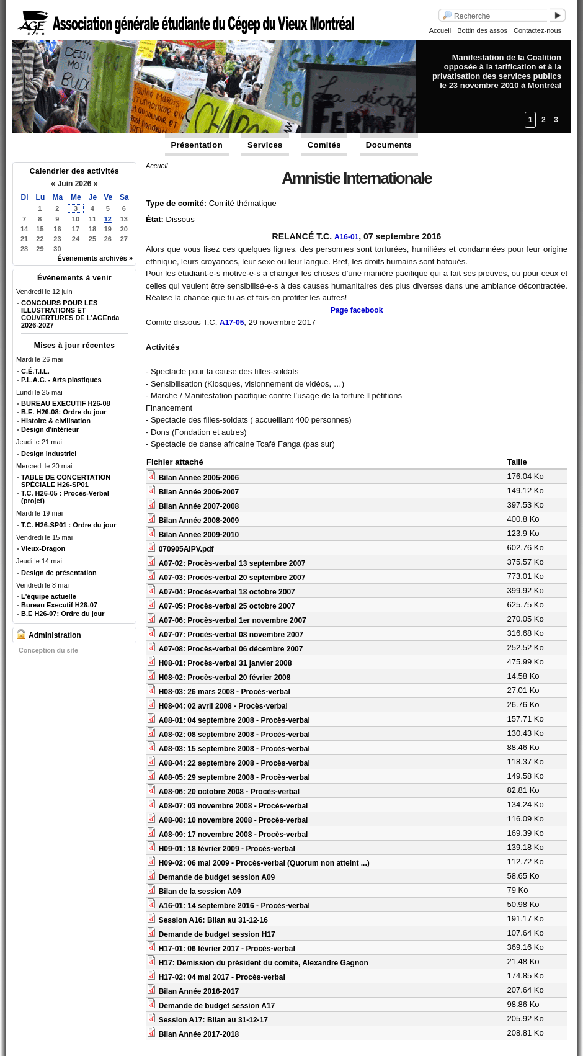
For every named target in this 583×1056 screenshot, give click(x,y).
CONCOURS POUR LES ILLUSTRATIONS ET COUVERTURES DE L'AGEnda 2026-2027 (70, 314)
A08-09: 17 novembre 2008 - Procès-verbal (233, 834)
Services (265, 145)
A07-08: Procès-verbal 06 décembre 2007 (231, 649)
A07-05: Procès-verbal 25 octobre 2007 (227, 606)
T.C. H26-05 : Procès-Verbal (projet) (65, 497)
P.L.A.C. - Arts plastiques (61, 379)
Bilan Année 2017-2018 (199, 1034)
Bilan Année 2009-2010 (199, 534)
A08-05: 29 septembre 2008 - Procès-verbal (234, 777)
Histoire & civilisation (56, 420)
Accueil (440, 30)
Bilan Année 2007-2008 (199, 506)
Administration (55, 635)
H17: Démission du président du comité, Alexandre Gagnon (263, 963)
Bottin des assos (482, 30)
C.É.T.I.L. (35, 371)
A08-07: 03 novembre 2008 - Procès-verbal (233, 806)
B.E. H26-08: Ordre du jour (64, 412)
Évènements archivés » (95, 258)
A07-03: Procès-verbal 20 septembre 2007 (232, 577)
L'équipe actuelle (48, 596)
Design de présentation (59, 572)
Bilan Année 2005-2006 (199, 477)
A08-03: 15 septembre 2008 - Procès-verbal (234, 749)
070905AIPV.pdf (186, 549)
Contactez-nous (537, 30)
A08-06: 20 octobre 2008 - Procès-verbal (229, 791)
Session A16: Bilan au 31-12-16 (213, 920)
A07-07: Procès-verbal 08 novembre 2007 (231, 634)
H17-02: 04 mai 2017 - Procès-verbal (222, 977)
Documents (389, 145)
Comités (324, 145)
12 (108, 219)
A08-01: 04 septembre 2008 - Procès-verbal (234, 720)
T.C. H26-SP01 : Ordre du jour (68, 525)
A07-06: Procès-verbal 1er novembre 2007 (232, 620)
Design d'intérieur (50, 429)
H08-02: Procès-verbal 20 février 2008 (225, 677)
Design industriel (48, 453)
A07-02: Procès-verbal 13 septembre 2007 (232, 563)
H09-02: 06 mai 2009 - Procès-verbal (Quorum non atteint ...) (264, 863)
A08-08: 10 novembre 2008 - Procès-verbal (233, 820)
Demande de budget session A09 (217, 877)
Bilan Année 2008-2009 (199, 520)
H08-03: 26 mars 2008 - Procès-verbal (224, 691)
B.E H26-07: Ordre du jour (62, 613)
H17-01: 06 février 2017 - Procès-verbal (227, 948)
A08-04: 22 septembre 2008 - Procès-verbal (234, 763)
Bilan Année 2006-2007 (199, 492)
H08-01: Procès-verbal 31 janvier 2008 (225, 663)
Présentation (197, 145)
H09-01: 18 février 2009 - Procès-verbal (227, 848)
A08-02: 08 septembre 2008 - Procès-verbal (234, 734)
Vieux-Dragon (43, 548)
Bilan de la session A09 (200, 891)
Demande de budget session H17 (217, 934)
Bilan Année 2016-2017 (199, 991)
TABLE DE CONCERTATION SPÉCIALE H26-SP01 (65, 480)
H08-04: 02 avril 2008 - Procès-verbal (223, 706)
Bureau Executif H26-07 (59, 605)
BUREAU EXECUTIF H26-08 (65, 403)
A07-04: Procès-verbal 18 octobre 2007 (227, 592)
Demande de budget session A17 (217, 1005)
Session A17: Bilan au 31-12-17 (213, 1020)
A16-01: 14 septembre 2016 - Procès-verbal (234, 906)
